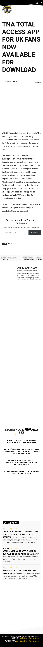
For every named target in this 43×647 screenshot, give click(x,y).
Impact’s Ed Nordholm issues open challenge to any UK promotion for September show (21, 451)
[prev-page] (19, 479)
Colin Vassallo (12, 81)
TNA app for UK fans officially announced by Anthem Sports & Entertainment (21, 462)
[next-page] (24, 479)
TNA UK (10, 243)
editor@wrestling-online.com (30, 638)
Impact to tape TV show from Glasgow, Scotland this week (21, 441)
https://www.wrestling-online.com (27, 270)
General (6, 548)
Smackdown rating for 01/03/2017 (9, 258)
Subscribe (34, 233)
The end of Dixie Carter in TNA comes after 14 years (32, 258)
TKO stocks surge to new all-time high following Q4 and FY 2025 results (20, 534)
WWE (4, 528)
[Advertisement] (21, 107)
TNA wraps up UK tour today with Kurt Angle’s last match (21, 472)
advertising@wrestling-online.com (28, 641)
